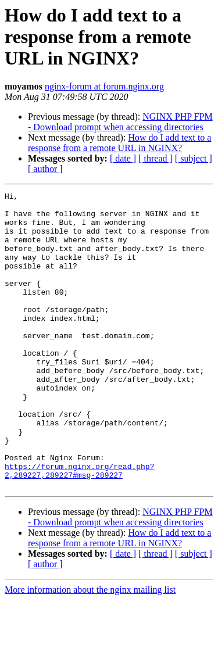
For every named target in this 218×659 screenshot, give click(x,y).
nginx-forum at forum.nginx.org (104, 86)
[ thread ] (155, 158)
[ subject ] (193, 158)
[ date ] (123, 158)
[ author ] (45, 169)
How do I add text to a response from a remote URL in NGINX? (119, 142)
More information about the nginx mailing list (90, 649)
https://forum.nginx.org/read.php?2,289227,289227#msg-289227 (79, 527)
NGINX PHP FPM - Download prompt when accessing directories (120, 122)
